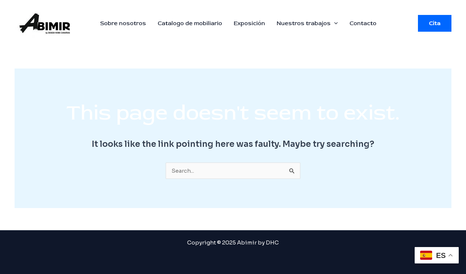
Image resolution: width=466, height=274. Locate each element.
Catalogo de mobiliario (190, 23)
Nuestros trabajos (307, 23)
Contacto (363, 23)
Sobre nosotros (123, 23)
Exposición (249, 23)
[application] (334, 23)
